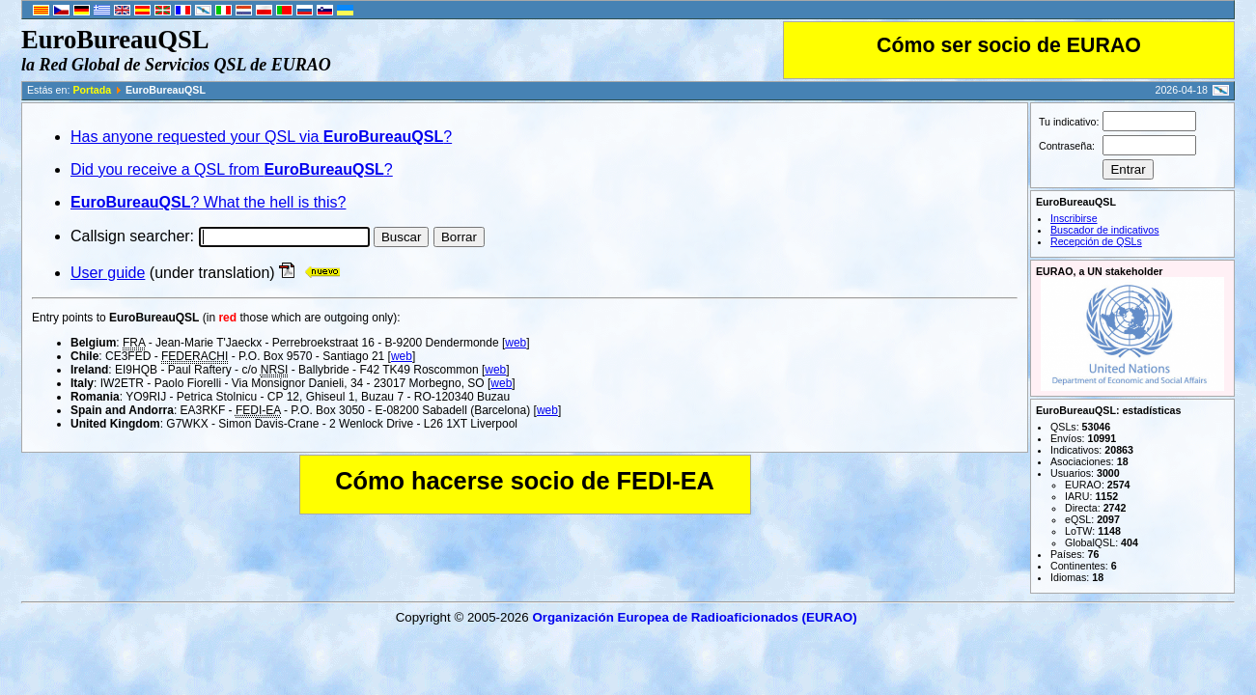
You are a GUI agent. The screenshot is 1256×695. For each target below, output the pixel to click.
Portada (91, 90)
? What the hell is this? (208, 202)
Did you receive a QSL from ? (231, 169)
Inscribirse (1074, 218)
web (515, 342)
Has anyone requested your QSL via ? (261, 136)
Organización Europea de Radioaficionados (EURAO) (694, 617)
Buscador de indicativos (1104, 230)
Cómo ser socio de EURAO (1009, 45)
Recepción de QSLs (1096, 241)
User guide (107, 272)
